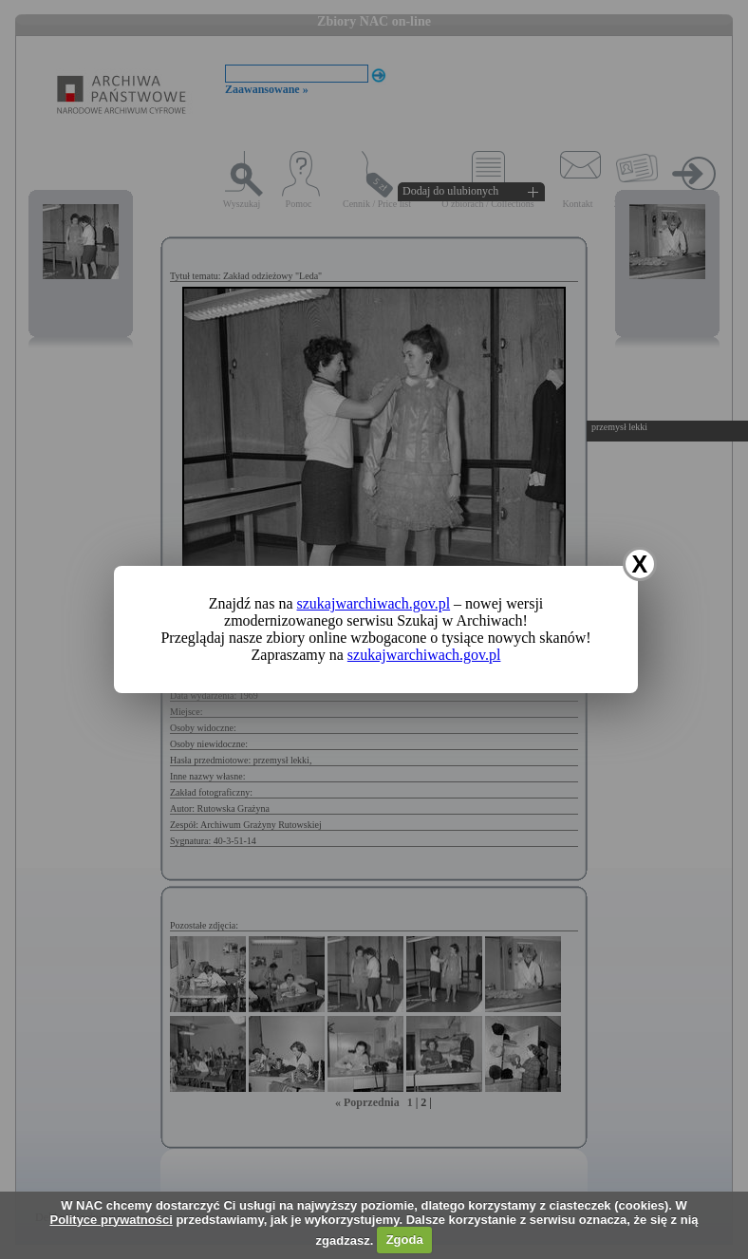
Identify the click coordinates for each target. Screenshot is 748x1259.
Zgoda (404, 1239)
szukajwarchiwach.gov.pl (374, 603)
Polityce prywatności (110, 1219)
